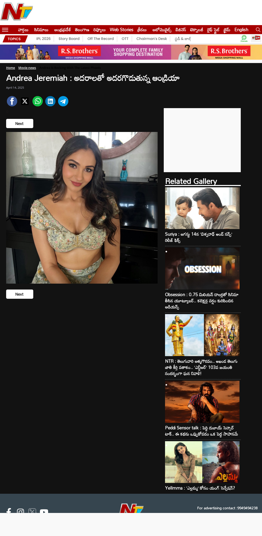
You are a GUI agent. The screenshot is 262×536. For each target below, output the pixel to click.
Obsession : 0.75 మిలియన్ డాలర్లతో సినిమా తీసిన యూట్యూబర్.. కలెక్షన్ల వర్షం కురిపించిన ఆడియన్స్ (201, 301)
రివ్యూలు (99, 29)
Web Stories (121, 29)
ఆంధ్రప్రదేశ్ (62, 29)
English (241, 29)
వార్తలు (23, 29)
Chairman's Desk (152, 38)
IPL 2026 (43, 38)
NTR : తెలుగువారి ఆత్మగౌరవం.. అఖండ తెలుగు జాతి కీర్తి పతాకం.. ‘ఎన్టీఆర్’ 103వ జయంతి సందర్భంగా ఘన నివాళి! (201, 367)
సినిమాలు (41, 29)
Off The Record (101, 38)
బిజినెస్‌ (181, 29)
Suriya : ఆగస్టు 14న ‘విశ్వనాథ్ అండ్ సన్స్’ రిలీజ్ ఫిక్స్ (198, 237)
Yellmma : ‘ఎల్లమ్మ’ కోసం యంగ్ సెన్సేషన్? (200, 488)
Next (19, 123)
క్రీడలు (142, 29)
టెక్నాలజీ (196, 29)
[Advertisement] (202, 140)
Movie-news (27, 68)
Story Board (69, 38)
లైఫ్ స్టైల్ (213, 29)
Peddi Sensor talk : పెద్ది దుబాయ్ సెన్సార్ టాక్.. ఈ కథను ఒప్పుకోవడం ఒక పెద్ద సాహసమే (201, 431)
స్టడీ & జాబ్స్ (183, 38)
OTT (125, 38)
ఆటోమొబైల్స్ (161, 29)
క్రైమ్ (227, 29)
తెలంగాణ (82, 29)
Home (10, 68)
